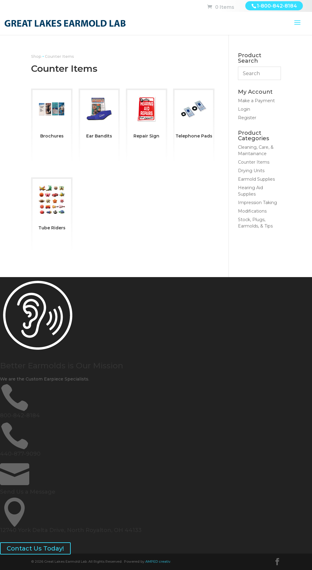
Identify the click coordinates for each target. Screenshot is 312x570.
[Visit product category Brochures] (52, 116)
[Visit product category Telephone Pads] (194, 116)
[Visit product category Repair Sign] (146, 116)
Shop (36, 56)
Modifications (252, 211)
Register (247, 117)
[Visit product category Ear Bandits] (99, 116)
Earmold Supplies (256, 179)
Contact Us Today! (35, 548)
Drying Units (251, 170)
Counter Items (253, 162)
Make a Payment (256, 100)
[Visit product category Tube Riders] (52, 206)
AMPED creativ (157, 561)
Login (244, 109)
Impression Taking (257, 202)
